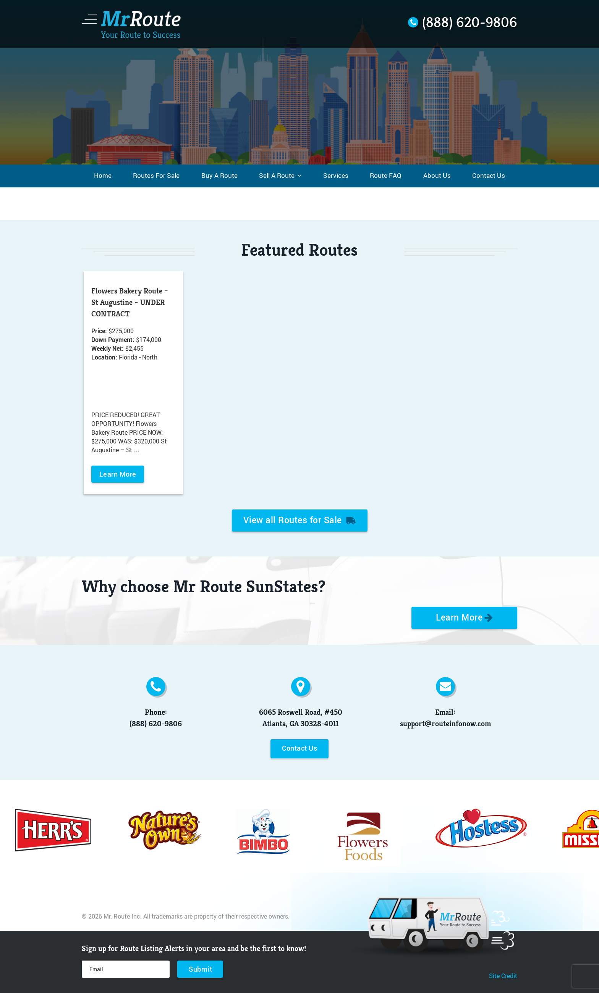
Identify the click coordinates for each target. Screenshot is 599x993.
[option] (133, 384)
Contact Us (299, 748)
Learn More (117, 474)
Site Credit (503, 976)
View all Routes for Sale (299, 520)
